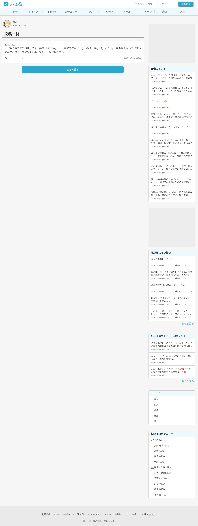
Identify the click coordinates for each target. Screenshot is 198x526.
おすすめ (34, 11)
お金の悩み (159, 484)
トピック (52, 11)
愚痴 (156, 410)
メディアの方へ (131, 514)
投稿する (186, 4)
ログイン (163, 4)
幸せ (156, 421)
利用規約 (46, 514)
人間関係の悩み (161, 445)
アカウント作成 (143, 4)
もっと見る (188, 323)
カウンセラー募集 (112, 514)
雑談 (156, 416)
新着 (15, 11)
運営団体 (81, 514)
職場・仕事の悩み (163, 467)
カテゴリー (71, 11)
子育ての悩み (160, 478)
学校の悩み (159, 462)
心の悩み (158, 440)
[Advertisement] (171, 43)
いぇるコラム (94, 514)
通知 (164, 11)
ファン (89, 11)
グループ (108, 11)
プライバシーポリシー (64, 514)
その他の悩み (160, 494)
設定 (182, 11)
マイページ (145, 11)
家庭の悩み (159, 456)
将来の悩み (159, 489)
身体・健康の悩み (163, 473)
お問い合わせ (147, 514)
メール (127, 11)
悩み (156, 405)
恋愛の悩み (159, 451)
